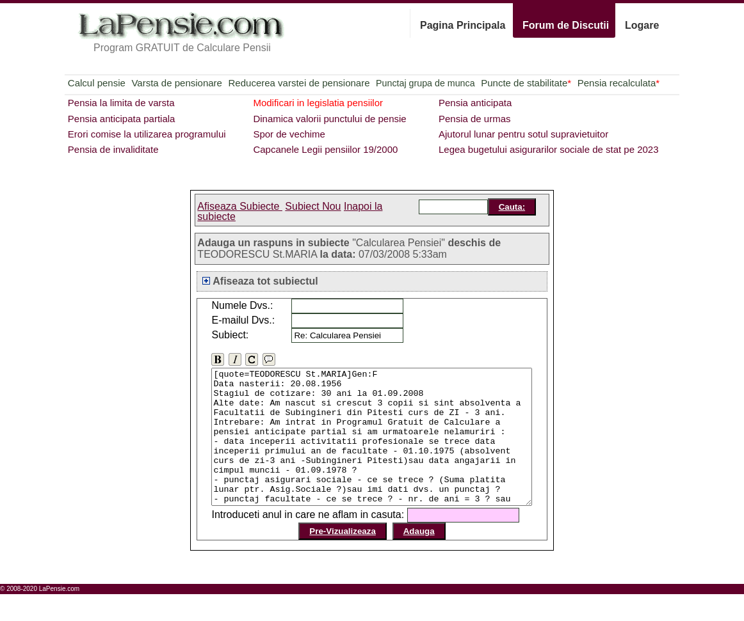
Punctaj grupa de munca (425, 83)
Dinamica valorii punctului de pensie (329, 118)
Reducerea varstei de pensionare (299, 82)
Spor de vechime (289, 134)
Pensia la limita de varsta (121, 102)
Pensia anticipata (475, 102)
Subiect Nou (313, 206)
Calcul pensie (96, 82)
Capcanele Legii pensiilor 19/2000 (325, 149)
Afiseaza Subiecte (239, 206)
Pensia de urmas (475, 118)
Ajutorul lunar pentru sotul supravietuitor (523, 134)
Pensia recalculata (618, 82)
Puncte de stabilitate (526, 82)
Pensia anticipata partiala (121, 118)
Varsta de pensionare (176, 82)
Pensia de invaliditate (113, 149)
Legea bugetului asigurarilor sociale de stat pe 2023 (549, 149)
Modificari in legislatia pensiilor (318, 102)
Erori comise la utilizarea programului (147, 134)
